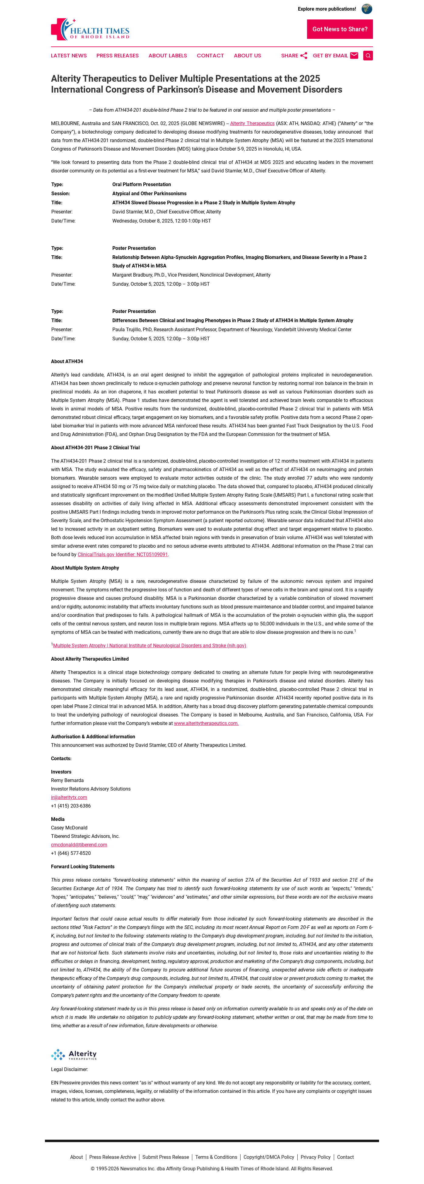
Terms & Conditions (216, 1157)
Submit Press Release (165, 1157)
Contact (210, 55)
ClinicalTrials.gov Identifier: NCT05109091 (123, 554)
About (76, 1157)
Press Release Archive (112, 1157)
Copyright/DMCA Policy (269, 1157)
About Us (247, 55)
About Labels (168, 55)
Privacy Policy (316, 1157)
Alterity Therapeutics (252, 123)
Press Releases (118, 55)
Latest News (69, 55)
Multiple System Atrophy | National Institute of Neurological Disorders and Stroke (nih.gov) (149, 645)
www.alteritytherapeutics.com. (206, 723)
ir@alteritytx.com (69, 797)
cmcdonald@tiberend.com (79, 845)
